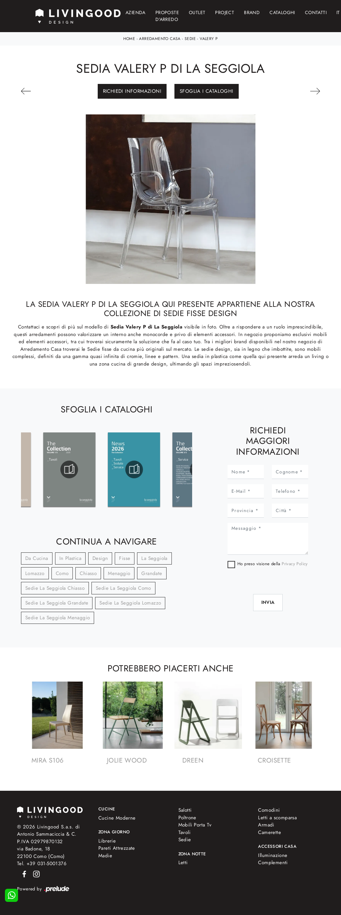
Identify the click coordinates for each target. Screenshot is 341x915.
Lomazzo (35, 573)
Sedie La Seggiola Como (123, 588)
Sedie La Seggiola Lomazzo (130, 603)
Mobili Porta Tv (195, 824)
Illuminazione (272, 855)
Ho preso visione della (272, 564)
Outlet (197, 12)
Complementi (273, 862)
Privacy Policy (295, 564)
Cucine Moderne (117, 818)
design (100, 558)
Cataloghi (282, 12)
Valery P (209, 39)
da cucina (36, 558)
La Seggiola (154, 558)
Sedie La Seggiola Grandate (56, 603)
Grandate (151, 573)
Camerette (269, 832)
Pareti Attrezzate (116, 848)
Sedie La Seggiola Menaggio (57, 617)
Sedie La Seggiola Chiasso (55, 588)
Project (224, 12)
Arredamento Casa (159, 39)
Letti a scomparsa (277, 817)
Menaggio (119, 573)
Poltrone (187, 817)
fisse (124, 558)
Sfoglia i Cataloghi (206, 91)
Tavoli (184, 832)
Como (62, 573)
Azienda (136, 12)
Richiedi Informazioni (132, 91)
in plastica (70, 558)
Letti (183, 862)
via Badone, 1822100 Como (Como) (41, 852)
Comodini (269, 810)
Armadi (266, 824)
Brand (252, 12)
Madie (105, 855)
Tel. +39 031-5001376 (42, 863)
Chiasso (88, 573)
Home (129, 39)
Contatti (316, 12)
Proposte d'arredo (167, 16)
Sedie (190, 39)
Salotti (185, 810)
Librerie (107, 841)
